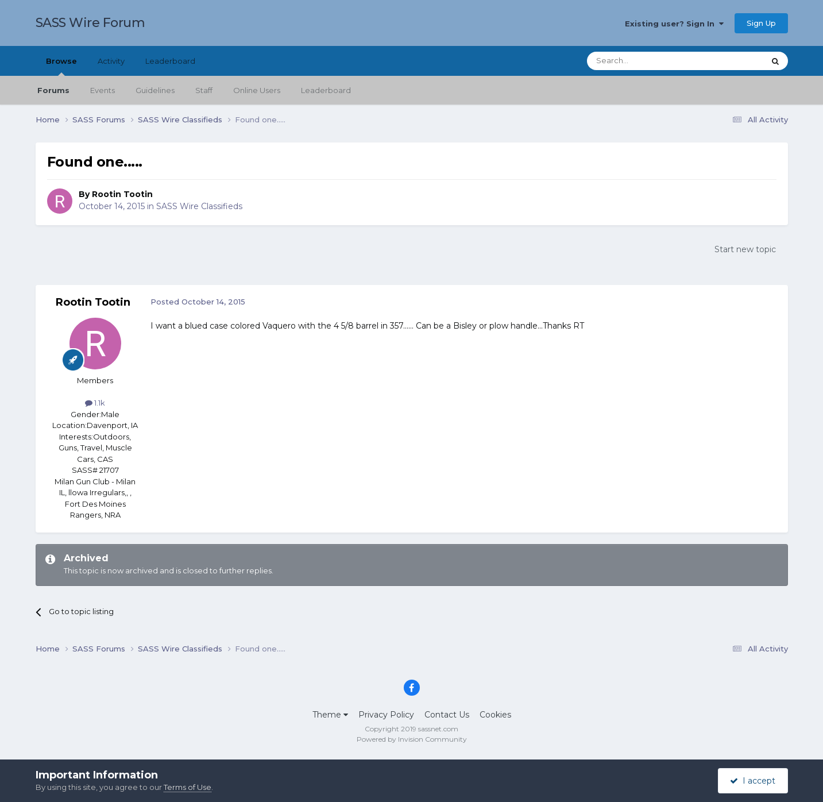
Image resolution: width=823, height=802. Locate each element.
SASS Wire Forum (90, 22)
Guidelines (155, 90)
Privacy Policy (386, 715)
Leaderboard (326, 90)
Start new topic (745, 249)
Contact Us (446, 715)
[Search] (647, 61)
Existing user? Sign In (674, 23)
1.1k (95, 402)
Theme (330, 715)
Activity (111, 60)
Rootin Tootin (122, 194)
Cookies (495, 715)
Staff (203, 90)
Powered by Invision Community (412, 739)
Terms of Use (187, 787)
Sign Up (761, 23)
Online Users (256, 90)
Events (102, 90)
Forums (53, 90)
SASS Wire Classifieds (199, 206)
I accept (752, 781)
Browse (61, 66)
